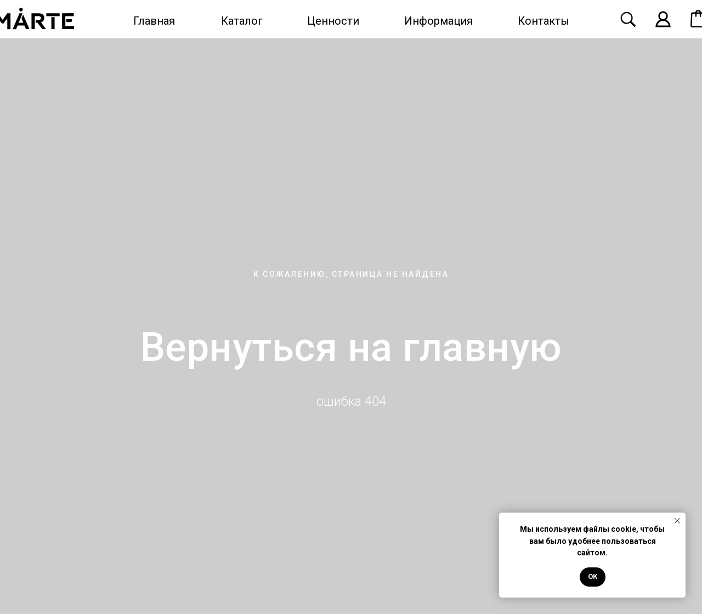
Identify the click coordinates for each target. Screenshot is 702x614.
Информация (438, 20)
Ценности (333, 20)
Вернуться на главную (351, 347)
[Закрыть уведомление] (677, 520)
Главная (154, 20)
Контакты (543, 20)
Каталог (242, 20)
